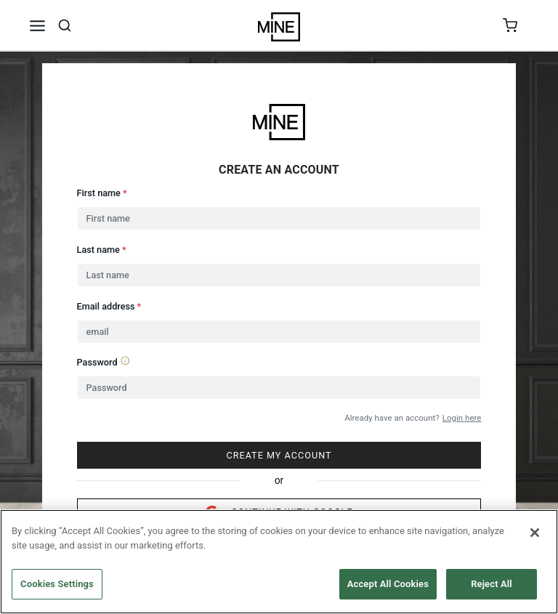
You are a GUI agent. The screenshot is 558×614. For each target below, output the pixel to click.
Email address (109, 306)
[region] (279, 561)
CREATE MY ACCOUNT (278, 455)
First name (102, 192)
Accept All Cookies (388, 583)
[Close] (535, 533)
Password (103, 361)
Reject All (491, 583)
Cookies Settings (57, 583)
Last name (101, 249)
